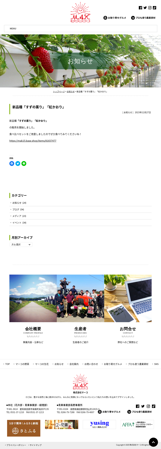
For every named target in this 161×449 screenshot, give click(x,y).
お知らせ (128, 112)
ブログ (15, 209)
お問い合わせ (91, 364)
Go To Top (153, 442)
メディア (16, 216)
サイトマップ (36, 445)
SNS (156, 364)
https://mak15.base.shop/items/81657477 (32, 140)
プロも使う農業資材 (138, 364)
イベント (16, 222)
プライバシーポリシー (16, 445)
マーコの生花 (42, 364)
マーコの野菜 (22, 364)
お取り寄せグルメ (113, 364)
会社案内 (74, 364)
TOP (7, 364)
